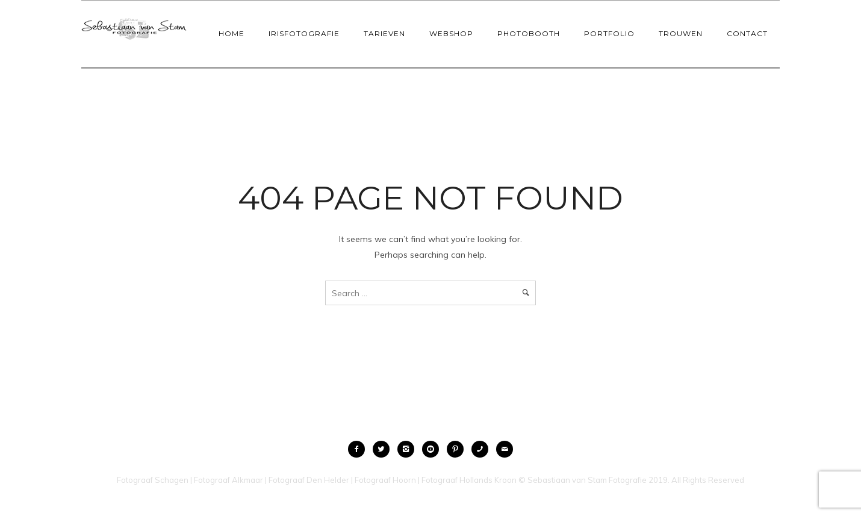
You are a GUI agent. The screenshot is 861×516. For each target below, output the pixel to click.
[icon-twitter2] (384, 449)
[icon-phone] (482, 449)
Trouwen (681, 33)
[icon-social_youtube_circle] (433, 449)
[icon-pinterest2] (458, 449)
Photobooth (528, 33)
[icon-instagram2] (408, 449)
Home (231, 33)
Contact (747, 33)
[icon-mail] (504, 449)
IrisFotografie (304, 33)
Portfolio (609, 33)
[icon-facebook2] (359, 449)
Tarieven (384, 33)
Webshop (451, 33)
